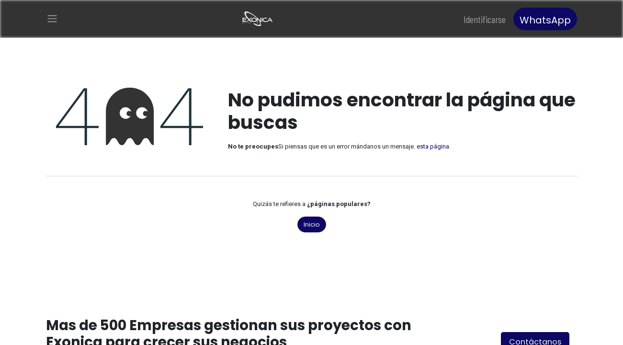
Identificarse (485, 19)
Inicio (312, 224)
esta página (433, 146)
